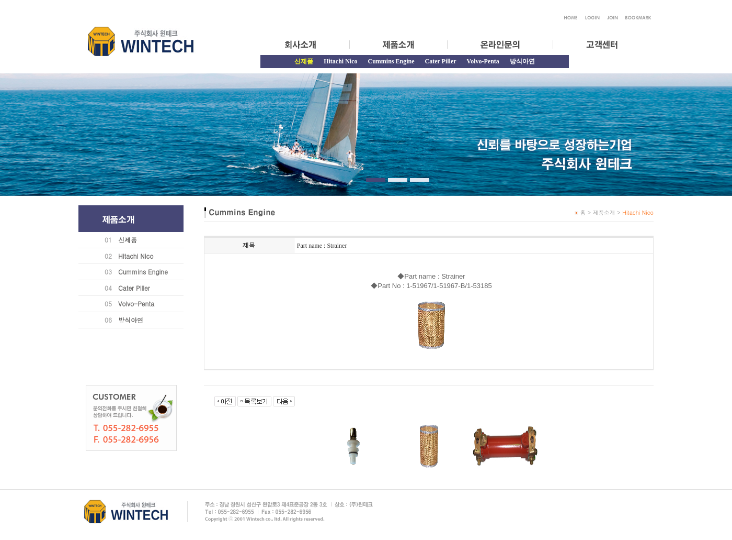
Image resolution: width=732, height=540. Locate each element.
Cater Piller (440, 61)
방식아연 (522, 61)
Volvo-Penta (483, 61)
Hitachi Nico (340, 61)
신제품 (127, 239)
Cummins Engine (391, 61)
